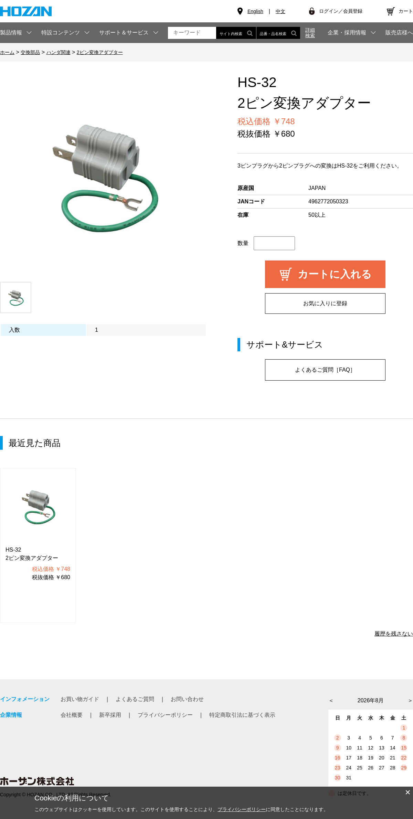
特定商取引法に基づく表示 (242, 715)
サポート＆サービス (124, 32)
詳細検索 (310, 32)
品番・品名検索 (278, 33)
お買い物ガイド (80, 699)
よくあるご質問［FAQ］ (325, 370)
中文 (280, 11)
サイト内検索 (236, 33)
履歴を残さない (393, 634)
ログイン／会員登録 (340, 11)
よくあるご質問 (135, 699)
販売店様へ (399, 32)
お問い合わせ (187, 699)
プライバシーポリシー (165, 715)
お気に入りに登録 (325, 303)
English (255, 11)
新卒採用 (110, 715)
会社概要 (72, 715)
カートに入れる (335, 274)
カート (406, 11)
